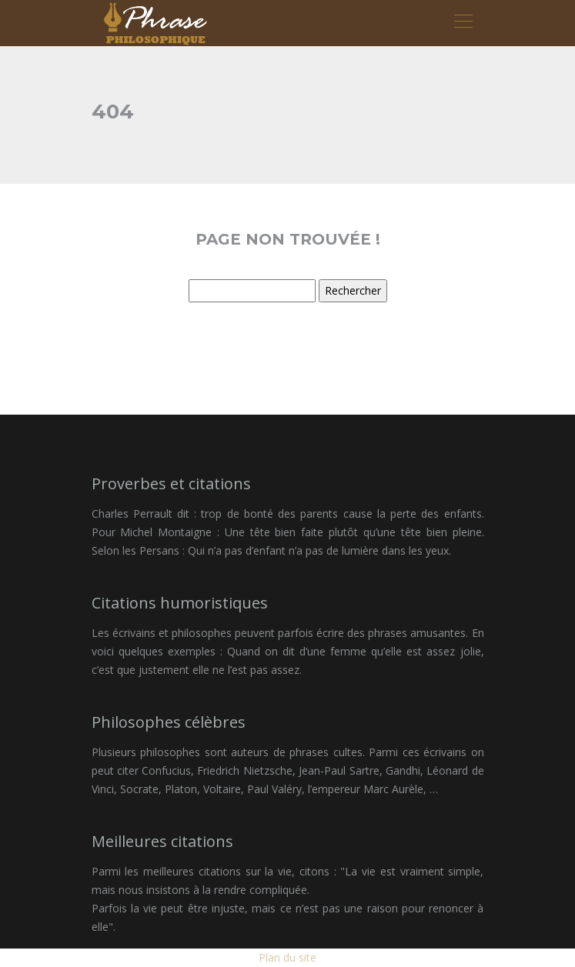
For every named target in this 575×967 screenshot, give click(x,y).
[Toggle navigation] (462, 23)
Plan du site (287, 957)
